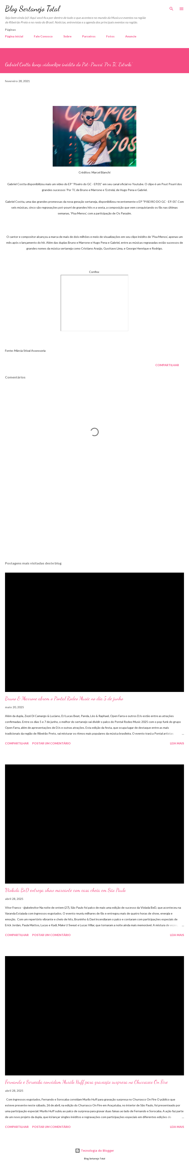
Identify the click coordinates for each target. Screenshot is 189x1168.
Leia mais (177, 743)
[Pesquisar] (171, 7)
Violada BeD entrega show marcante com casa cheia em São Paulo (65, 890)
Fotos (110, 36)
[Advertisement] (94, 518)
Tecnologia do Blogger (94, 1151)
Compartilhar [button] (167, 365)
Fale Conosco (43, 36)
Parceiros (89, 36)
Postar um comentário (51, 743)
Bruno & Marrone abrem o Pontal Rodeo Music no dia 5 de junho (64, 698)
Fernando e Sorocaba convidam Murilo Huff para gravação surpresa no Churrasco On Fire (86, 1082)
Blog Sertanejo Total (32, 8)
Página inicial (14, 36)
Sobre (67, 36)
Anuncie (130, 36)
